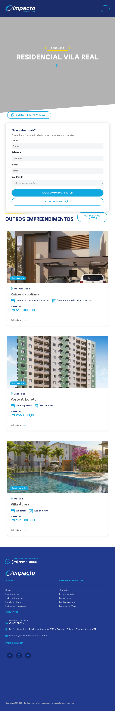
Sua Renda (17, 177)
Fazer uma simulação (57, 202)
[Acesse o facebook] (10, 655)
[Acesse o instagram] (19, 655)
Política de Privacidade (15, 606)
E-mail (15, 164)
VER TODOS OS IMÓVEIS (92, 217)
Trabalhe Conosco (14, 598)
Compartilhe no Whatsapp (29, 115)
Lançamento (65, 598)
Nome (15, 140)
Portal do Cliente (13, 602)
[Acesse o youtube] (28, 655)
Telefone (16, 152)
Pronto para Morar (68, 606)
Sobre (8, 590)
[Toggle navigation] (105, 8)
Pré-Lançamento (67, 602)
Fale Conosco (12, 594)
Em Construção (66, 594)
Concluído (64, 590)
